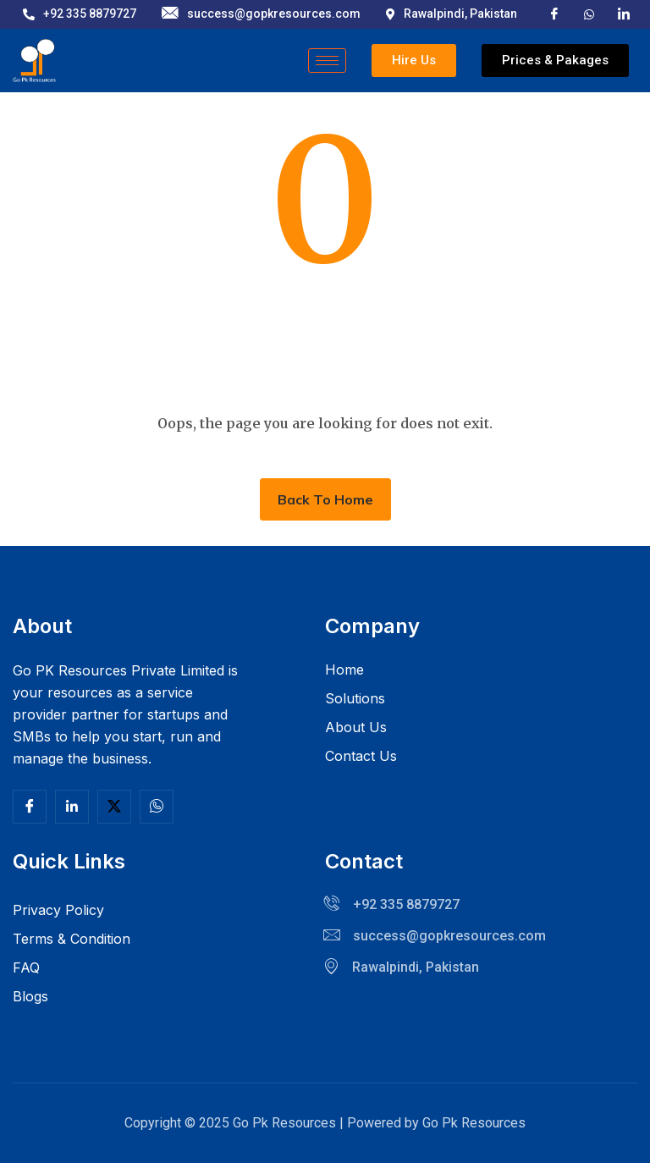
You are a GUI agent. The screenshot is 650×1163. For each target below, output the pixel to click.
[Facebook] (554, 13)
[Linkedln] (72, 807)
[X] (589, 13)
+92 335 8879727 (79, 13)
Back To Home (325, 499)
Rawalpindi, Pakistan (451, 13)
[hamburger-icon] (327, 60)
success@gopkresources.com (261, 14)
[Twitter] (114, 807)
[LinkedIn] (624, 13)
